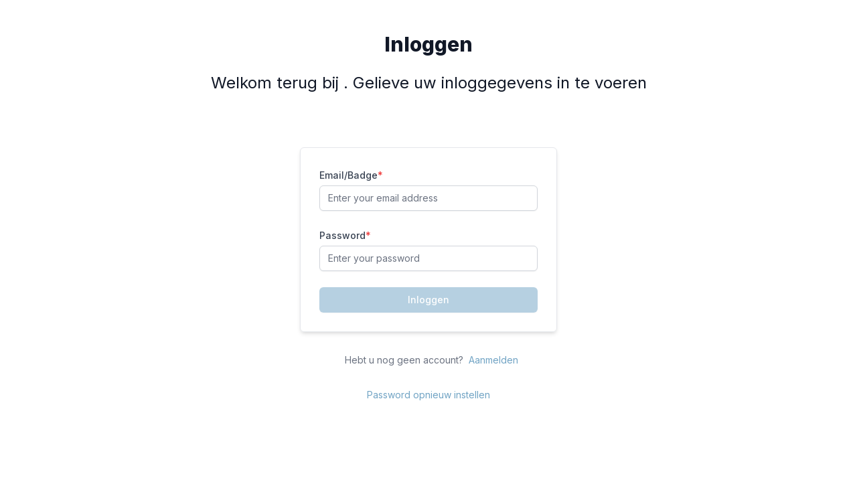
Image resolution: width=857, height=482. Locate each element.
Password (345, 235)
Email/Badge (351, 175)
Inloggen (428, 299)
